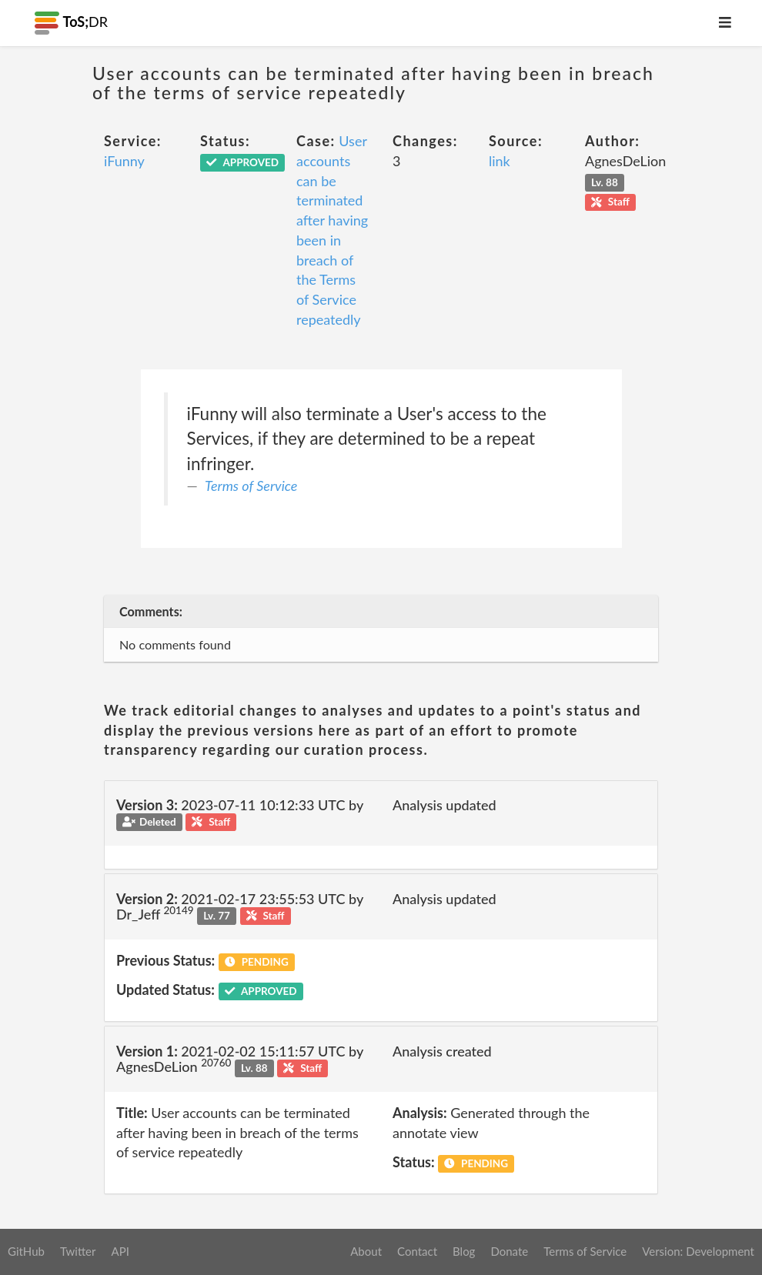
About (366, 1251)
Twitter (78, 1251)
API (120, 1251)
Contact (417, 1251)
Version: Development (698, 1251)
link (499, 160)
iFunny (124, 160)
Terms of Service (251, 485)
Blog (464, 1251)
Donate (509, 1251)
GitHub (26, 1251)
